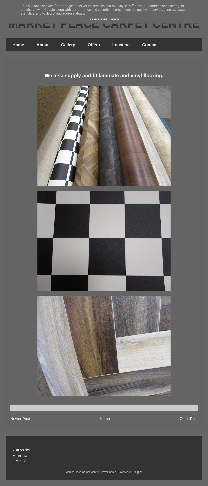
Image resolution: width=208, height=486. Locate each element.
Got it (115, 19)
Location (121, 44)
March (20, 460)
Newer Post (20, 419)
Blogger (137, 472)
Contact (149, 44)
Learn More (98, 19)
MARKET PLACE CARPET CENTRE (104, 23)
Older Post (189, 419)
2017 (20, 455)
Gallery (68, 44)
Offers (94, 44)
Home (18, 44)
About (43, 44)
